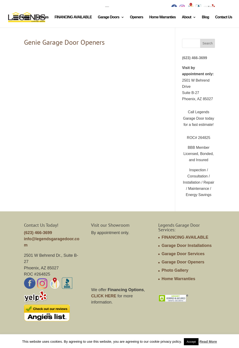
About (186, 17)
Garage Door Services (182, 253)
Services (41, 17)
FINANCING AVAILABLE (73, 17)
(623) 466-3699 (194, 58)
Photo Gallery (174, 270)
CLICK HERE (103, 296)
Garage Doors (108, 17)
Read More (208, 341)
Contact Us (223, 17)
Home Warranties (162, 17)
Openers (136, 17)
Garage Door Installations (186, 245)
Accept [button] (191, 341)
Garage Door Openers (182, 262)
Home (24, 17)
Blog (205, 17)
